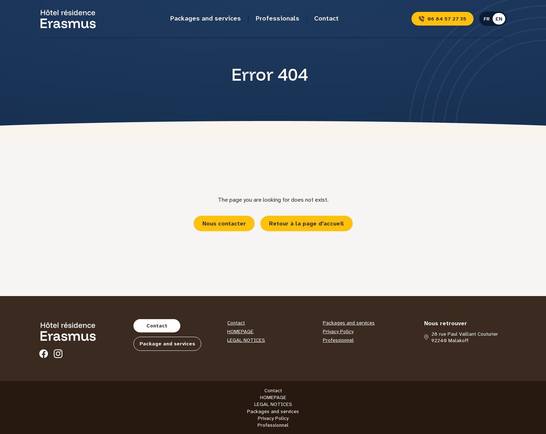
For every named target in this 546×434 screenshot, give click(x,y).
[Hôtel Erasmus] (68, 18)
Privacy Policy (338, 331)
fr (487, 18)
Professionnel (338, 340)
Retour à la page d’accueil (306, 223)
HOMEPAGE (240, 331)
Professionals (277, 18)
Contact (326, 18)
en (499, 18)
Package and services (167, 343)
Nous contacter (224, 223)
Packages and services (205, 18)
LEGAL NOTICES (246, 340)
